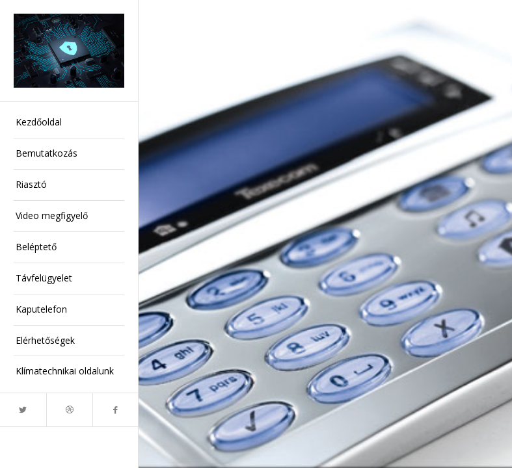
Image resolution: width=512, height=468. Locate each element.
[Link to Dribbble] (69, 409)
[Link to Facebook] (115, 409)
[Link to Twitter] (23, 409)
